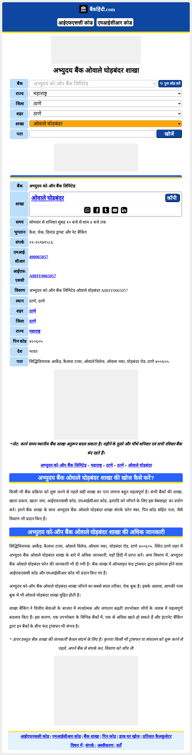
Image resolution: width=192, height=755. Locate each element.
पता (20, 134)
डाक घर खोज (129, 736)
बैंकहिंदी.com (102, 9)
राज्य (20, 94)
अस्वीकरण (106, 745)
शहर (19, 114)
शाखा (19, 124)
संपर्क (90, 745)
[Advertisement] (96, 50)
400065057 (38, 257)
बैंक (20, 83)
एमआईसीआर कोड (115, 23)
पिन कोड (109, 736)
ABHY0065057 (42, 276)
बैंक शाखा (91, 736)
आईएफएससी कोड (75, 23)
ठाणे (32, 311)
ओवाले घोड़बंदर (47, 198)
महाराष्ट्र (34, 331)
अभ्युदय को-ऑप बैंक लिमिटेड (63, 465)
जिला (20, 104)
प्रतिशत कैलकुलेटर (157, 736)
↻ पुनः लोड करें (170, 83)
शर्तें (119, 745)
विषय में (76, 745)
